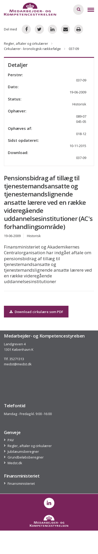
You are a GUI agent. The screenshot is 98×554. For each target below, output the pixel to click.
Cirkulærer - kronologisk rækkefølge (32, 48)
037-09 (81, 157)
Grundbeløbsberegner (26, 457)
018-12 (81, 133)
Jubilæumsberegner (23, 451)
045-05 (81, 121)
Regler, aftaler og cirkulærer (26, 43)
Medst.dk (15, 463)
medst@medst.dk (18, 364)
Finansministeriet (21, 483)
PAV (11, 440)
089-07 (81, 116)
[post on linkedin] (49, 503)
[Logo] (30, 9)
